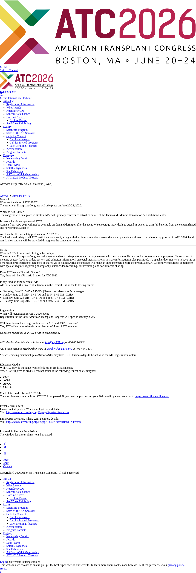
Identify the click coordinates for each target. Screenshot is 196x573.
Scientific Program (17, 129)
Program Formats (16, 152)
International (15, 98)
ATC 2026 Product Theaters (22, 177)
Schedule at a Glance (18, 113)
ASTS (6, 459)
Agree (3, 568)
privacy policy (176, 564)
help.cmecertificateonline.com (152, 396)
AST (5, 463)
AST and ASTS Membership (22, 174)
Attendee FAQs (15, 110)
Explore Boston (18, 120)
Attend (8, 101)
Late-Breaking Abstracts (23, 145)
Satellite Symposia (17, 167)
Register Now (8, 91)
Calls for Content (16, 136)
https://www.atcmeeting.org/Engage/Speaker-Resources (37, 412)
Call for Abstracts (20, 139)
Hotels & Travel (15, 117)
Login (3, 561)
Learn (8, 126)
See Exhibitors (14, 171)
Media (3, 98)
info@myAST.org (54, 342)
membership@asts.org (59, 348)
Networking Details (17, 158)
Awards (10, 161)
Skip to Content (9, 70)
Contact (7, 466)
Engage (9, 155)
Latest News (13, 164)
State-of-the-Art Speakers (20, 133)
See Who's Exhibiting (18, 123)
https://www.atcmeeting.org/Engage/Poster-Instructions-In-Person (43, 421)
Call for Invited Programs (24, 142)
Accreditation (14, 148)
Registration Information (20, 104)
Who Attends (13, 107)
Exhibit (27, 98)
